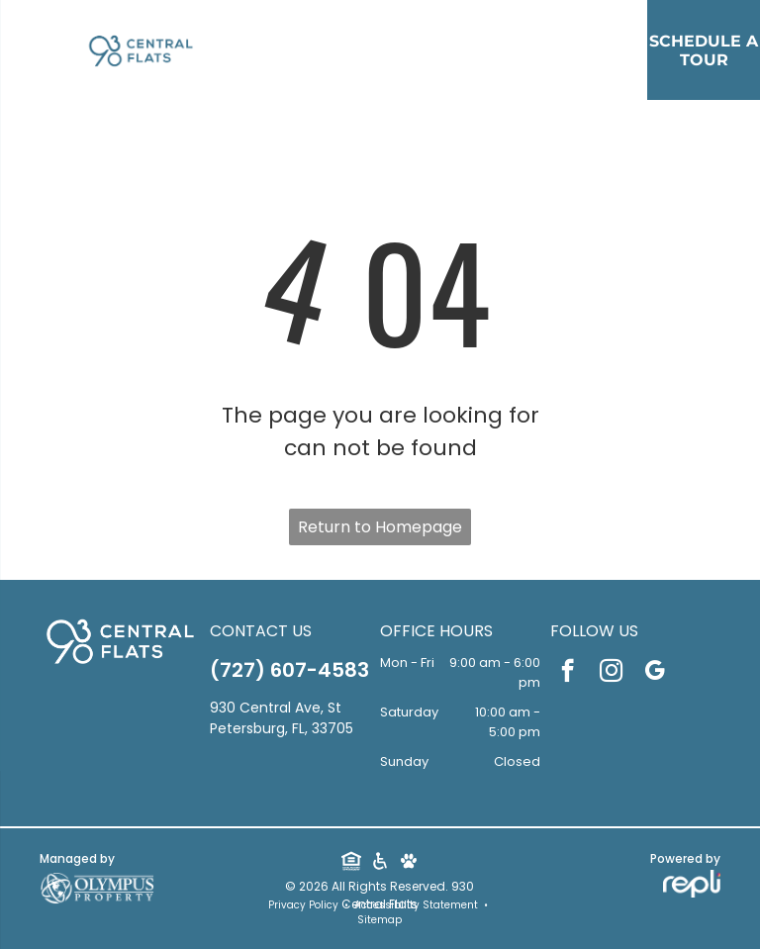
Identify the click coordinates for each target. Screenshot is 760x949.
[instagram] (611, 673)
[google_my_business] (654, 673)
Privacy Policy (303, 905)
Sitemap (379, 919)
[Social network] (350, 863)
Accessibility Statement (416, 905)
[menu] (43, 106)
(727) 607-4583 (289, 670)
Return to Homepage (380, 527)
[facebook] (567, 673)
